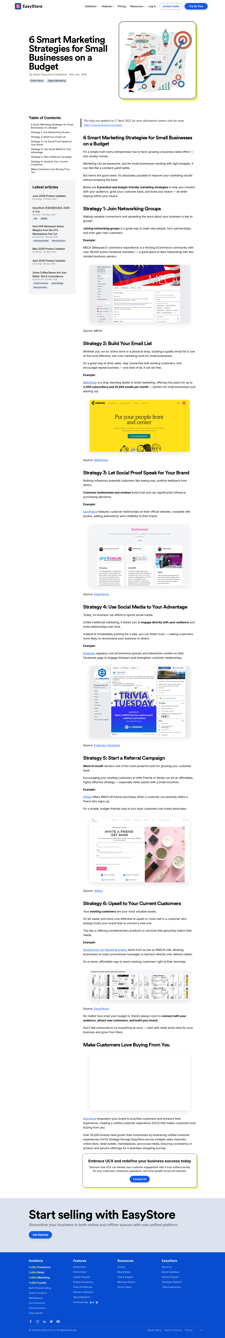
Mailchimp (90, 382)
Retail (36, 1272)
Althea (87, 797)
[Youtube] (58, 1321)
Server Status (125, 1287)
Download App (85, 1302)
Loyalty (37, 1282)
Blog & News (124, 1272)
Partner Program (170, 1277)
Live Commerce (37, 1303)
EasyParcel (90, 511)
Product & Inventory (83, 1282)
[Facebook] (30, 1321)
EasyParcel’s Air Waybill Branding (105, 950)
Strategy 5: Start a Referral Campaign (51, 156)
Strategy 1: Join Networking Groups (50, 132)
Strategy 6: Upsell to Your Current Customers (49, 163)
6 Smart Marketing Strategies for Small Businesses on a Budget (52, 126)
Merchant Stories (58, 241)
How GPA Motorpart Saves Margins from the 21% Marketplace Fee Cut (48, 230)
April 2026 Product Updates (48, 260)
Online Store (37, 80)
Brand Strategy (57, 283)
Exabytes (89, 653)
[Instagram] (37, 1321)
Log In (152, 6)
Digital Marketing (56, 80)
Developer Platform (172, 1282)
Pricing (122, 6)
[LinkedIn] (44, 1321)
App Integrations (81, 1297)
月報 (35, 219)
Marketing (39, 1277)
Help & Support (125, 1277)
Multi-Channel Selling (40, 1288)
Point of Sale (79, 1272)
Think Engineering (171, 1287)
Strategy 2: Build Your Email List (48, 136)
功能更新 (44, 219)
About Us (166, 1267)
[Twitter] (51, 1321)
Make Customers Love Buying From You (50, 171)
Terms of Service (173, 1330)
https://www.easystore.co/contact (103, 125)
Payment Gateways (83, 1292)
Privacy (188, 1330)
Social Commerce (38, 1293)
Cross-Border (36, 1313)
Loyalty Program (81, 1277)
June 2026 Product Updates (49, 195)
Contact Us (139, 1179)
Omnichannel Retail (41, 241)
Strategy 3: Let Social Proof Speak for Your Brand (51, 143)
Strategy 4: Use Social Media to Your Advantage (51, 151)
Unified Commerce (41, 283)
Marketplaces (36, 1298)
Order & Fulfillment (82, 1287)
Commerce (40, 1267)
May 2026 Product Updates (48, 248)
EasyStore (89, 1118)
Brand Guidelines (171, 1272)
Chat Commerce (37, 1308)
